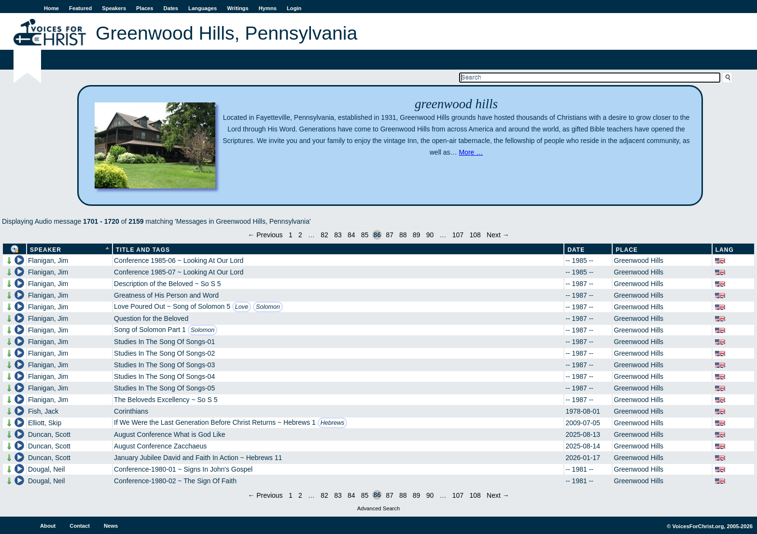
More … (471, 152)
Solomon (268, 306)
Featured (80, 8)
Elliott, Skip (44, 423)
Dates (171, 8)
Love (241, 306)
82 (324, 235)
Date (576, 249)
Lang (724, 249)
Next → (498, 235)
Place (627, 249)
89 (417, 235)
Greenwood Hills (638, 260)
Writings (238, 8)
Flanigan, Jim (48, 260)
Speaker (45, 249)
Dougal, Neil (46, 469)
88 (403, 235)
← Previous (265, 235)
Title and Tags (143, 249)
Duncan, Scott (49, 434)
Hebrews (333, 422)
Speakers (114, 8)
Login (294, 8)
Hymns (268, 8)
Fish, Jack (43, 411)
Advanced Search (378, 508)
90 (430, 235)
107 (457, 235)
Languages (202, 8)
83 (338, 235)
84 (351, 235)
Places (144, 8)
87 (389, 235)
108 (474, 235)
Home (51, 8)
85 (365, 235)
